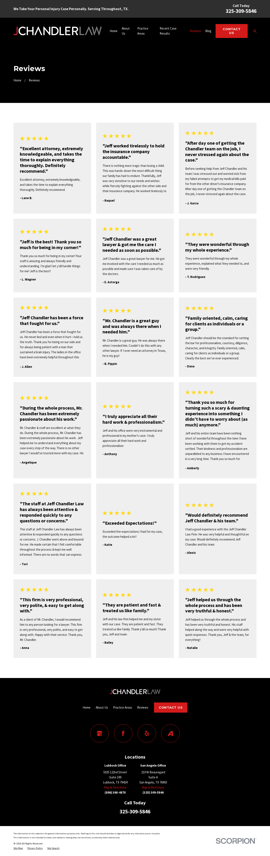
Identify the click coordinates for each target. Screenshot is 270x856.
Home (86, 707)
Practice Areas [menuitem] (142, 30)
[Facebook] (123, 733)
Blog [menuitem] (208, 31)
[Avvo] (170, 733)
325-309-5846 (241, 11)
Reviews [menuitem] (195, 31)
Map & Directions (115, 787)
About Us (102, 707)
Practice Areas (122, 707)
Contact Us (231, 31)
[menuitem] (18, 848)
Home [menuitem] (113, 31)
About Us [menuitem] (126, 30)
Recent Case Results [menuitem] (168, 30)
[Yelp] (147, 733)
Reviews (142, 707)
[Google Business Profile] (99, 733)
